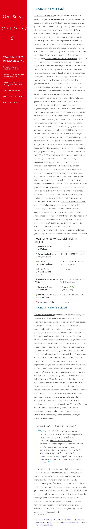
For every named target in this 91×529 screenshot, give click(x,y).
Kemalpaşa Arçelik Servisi (44, 519)
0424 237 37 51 (66, 246)
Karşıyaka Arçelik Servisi (66, 519)
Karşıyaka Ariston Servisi (77, 522)
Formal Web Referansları (42, 515)
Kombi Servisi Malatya (44, 525)
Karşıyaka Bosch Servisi (56, 522)
